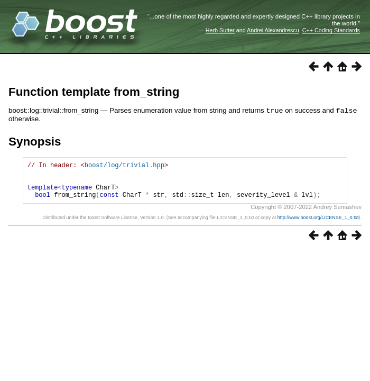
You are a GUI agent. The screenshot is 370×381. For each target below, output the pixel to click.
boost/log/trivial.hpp (124, 165)
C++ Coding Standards (331, 30)
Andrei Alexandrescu (273, 30)
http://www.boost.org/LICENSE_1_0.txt (318, 225)
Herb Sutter (220, 30)
